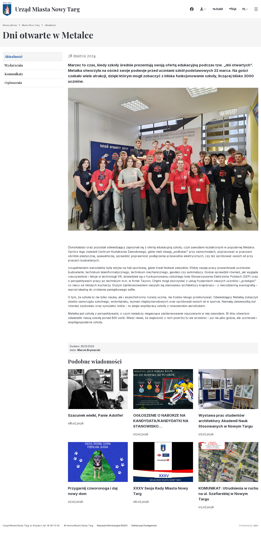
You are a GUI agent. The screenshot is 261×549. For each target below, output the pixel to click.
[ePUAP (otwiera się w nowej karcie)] (217, 9)
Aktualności (13, 56)
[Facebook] (192, 9)
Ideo (255, 525)
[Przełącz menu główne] (256, 9)
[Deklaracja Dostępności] (144, 525)
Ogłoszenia (13, 83)
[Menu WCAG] (203, 9)
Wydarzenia (14, 65)
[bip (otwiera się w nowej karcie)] (233, 9)
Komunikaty (14, 74)
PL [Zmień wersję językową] (245, 9)
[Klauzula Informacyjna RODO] (112, 525)
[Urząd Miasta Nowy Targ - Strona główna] (41, 9)
